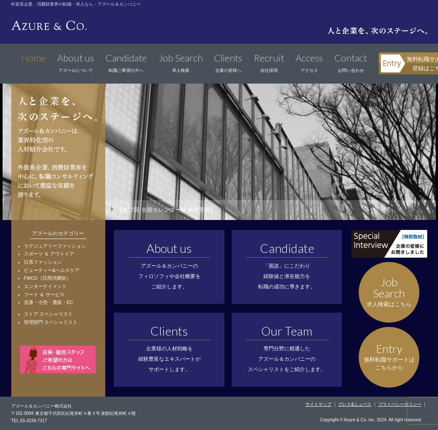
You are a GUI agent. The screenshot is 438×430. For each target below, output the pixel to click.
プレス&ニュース (354, 404)
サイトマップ (318, 404)
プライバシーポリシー (400, 404)
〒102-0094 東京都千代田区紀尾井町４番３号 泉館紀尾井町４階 (73, 413)
